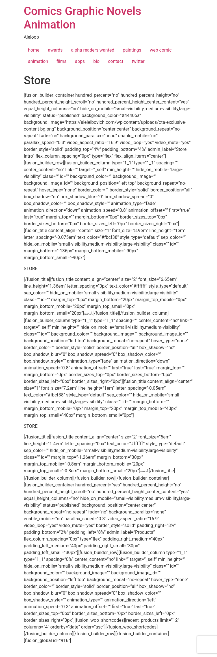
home (33, 50)
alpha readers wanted (92, 50)
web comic (161, 50)
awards (55, 50)
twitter (138, 61)
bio (96, 61)
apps (80, 61)
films (61, 61)
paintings (132, 50)
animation (38, 61)
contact (115, 61)
